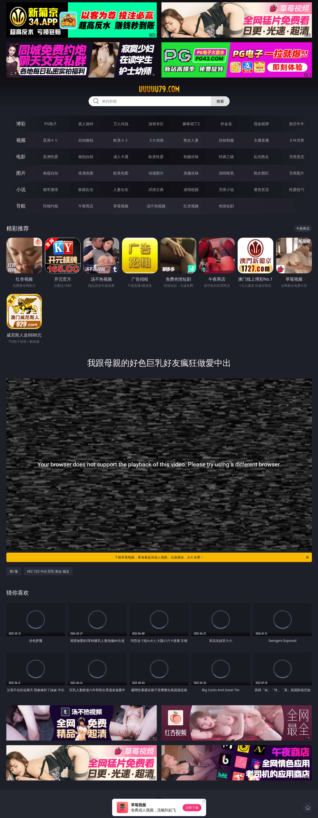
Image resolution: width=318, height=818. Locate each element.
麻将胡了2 (191, 123)
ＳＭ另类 (296, 140)
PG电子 (50, 123)
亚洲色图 (85, 173)
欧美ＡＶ (120, 140)
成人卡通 (120, 156)
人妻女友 (120, 189)
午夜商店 (85, 206)
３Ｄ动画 (156, 140)
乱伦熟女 (261, 156)
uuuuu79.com (159, 89)
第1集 (14, 571)
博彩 (21, 123)
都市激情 (50, 189)
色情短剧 (226, 206)
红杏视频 (191, 206)
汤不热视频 (156, 206)
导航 (21, 206)
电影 (21, 156)
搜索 (220, 101)
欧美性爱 (156, 156)
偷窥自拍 (50, 173)
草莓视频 (120, 206)
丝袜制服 (226, 140)
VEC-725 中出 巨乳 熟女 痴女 (48, 571)
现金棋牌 (261, 123)
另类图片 (296, 173)
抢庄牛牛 (296, 123)
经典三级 (226, 156)
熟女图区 (261, 173)
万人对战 (120, 123)
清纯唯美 (226, 173)
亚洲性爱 (50, 156)
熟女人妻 (191, 140)
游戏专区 (156, 123)
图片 (21, 173)
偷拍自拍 (85, 156)
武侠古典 (156, 189)
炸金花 (226, 123)
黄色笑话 (261, 189)
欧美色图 (120, 173)
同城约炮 (50, 206)
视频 (21, 140)
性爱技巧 (296, 189)
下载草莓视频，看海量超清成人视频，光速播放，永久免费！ (212, 557)
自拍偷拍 (85, 140)
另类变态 (296, 156)
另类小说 (226, 189)
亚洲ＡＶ (50, 140)
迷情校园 (191, 189)
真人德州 (85, 123)
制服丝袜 (191, 156)
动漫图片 (156, 173)
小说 (21, 189)
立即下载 (192, 807)
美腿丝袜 (191, 173)
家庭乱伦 (85, 189)
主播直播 (261, 140)
